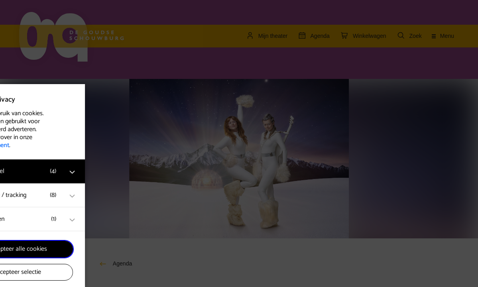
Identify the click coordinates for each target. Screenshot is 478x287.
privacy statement (36, 145)
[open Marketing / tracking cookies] (123, 196)
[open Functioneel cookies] (123, 172)
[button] (60, 171)
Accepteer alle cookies (68, 249)
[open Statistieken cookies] (123, 220)
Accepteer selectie (68, 272)
